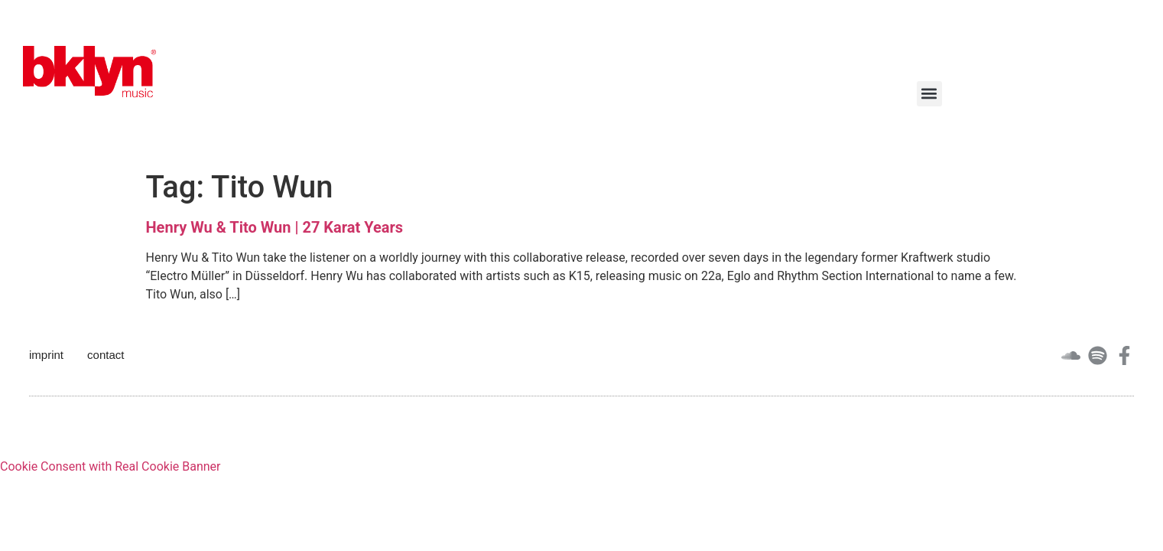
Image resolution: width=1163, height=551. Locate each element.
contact (105, 354)
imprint (46, 354)
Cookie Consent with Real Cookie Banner (110, 466)
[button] (929, 93)
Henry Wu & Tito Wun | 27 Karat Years (275, 227)
